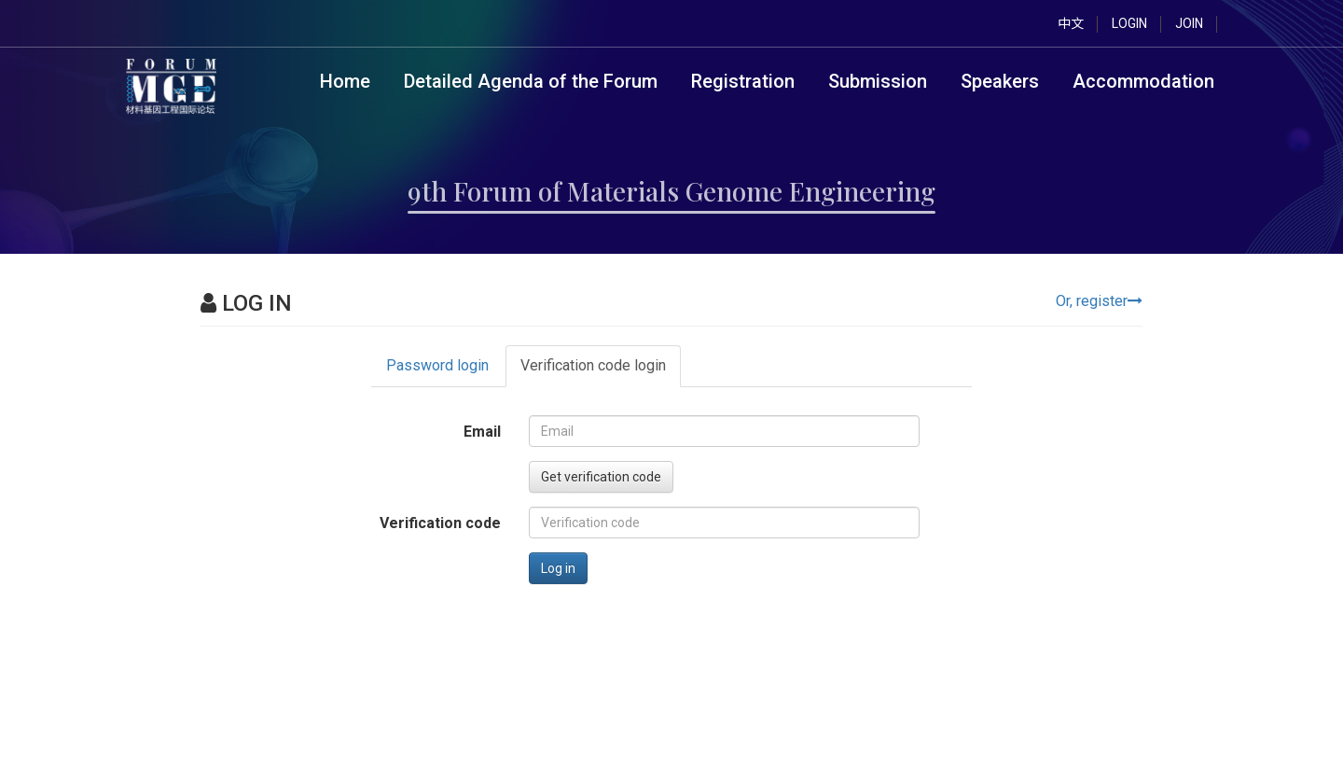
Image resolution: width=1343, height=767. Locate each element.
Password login (437, 365)
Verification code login (593, 365)
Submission (877, 81)
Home (345, 81)
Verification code (440, 523)
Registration (743, 81)
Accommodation (1143, 81)
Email (482, 431)
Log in (558, 568)
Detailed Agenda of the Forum (531, 81)
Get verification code (601, 476)
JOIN (1189, 23)
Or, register (1099, 301)
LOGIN (1129, 23)
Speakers (1000, 81)
